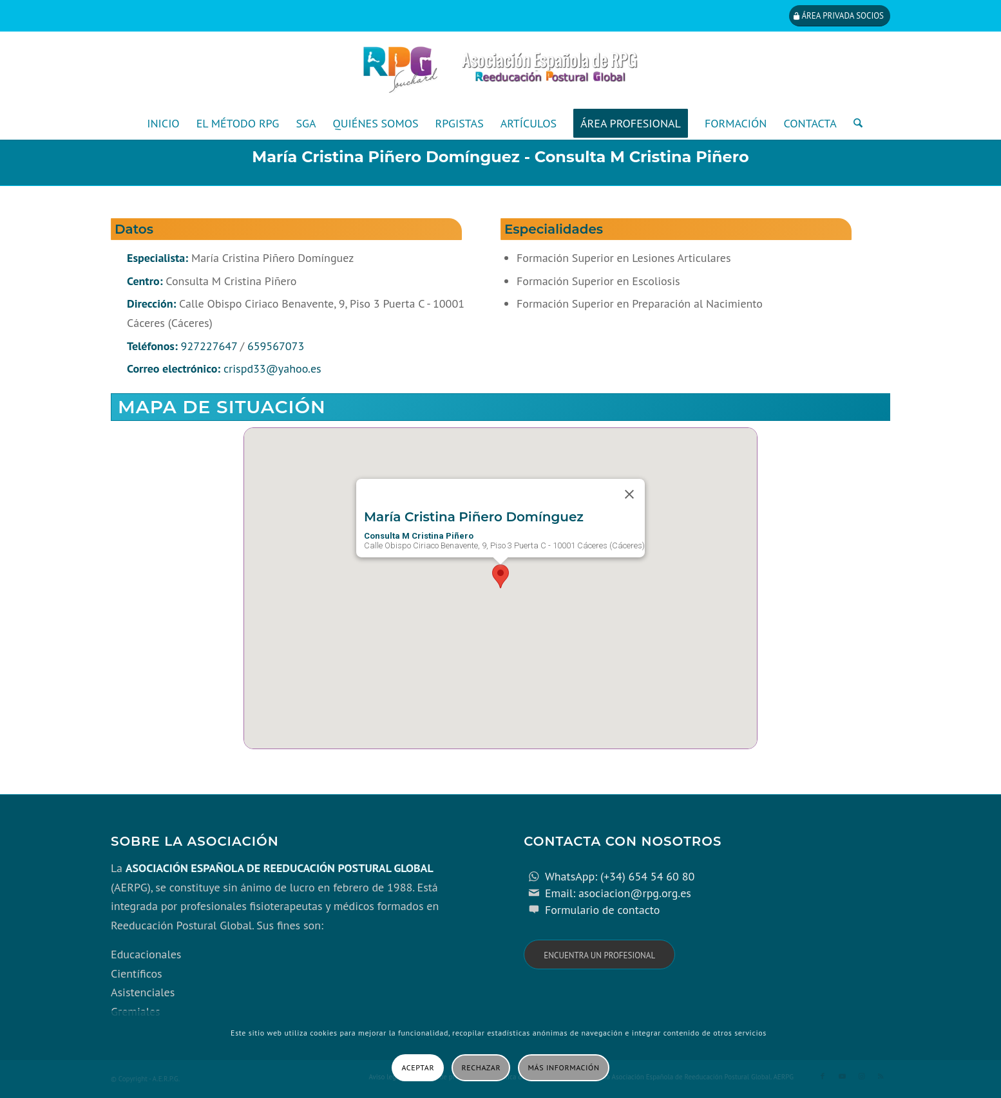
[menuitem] (162, 123)
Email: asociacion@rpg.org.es (618, 893)
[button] (500, 576)
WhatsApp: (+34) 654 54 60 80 (619, 876)
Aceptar (417, 1067)
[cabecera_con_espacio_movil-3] (500, 69)
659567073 (275, 346)
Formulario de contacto (602, 909)
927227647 (209, 346)
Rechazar (481, 1067)
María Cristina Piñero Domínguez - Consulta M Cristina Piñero (500, 156)
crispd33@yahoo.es (272, 368)
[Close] (629, 494)
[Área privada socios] (839, 15)
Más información (564, 1067)
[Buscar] (854, 123)
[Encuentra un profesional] (599, 955)
